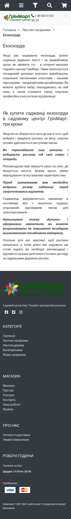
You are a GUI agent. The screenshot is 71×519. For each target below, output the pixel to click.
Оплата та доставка (16, 435)
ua (66, 20)
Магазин (9, 385)
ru (66, 15)
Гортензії (9, 336)
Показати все (11, 359)
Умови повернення (16, 439)
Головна (9, 30)
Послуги (8, 395)
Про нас (8, 390)
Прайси (8, 409)
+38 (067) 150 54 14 (42, 18)
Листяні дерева (13, 345)
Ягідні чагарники (14, 354)
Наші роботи (11, 404)
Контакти (9, 399)
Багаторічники (13, 350)
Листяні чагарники (36, 30)
